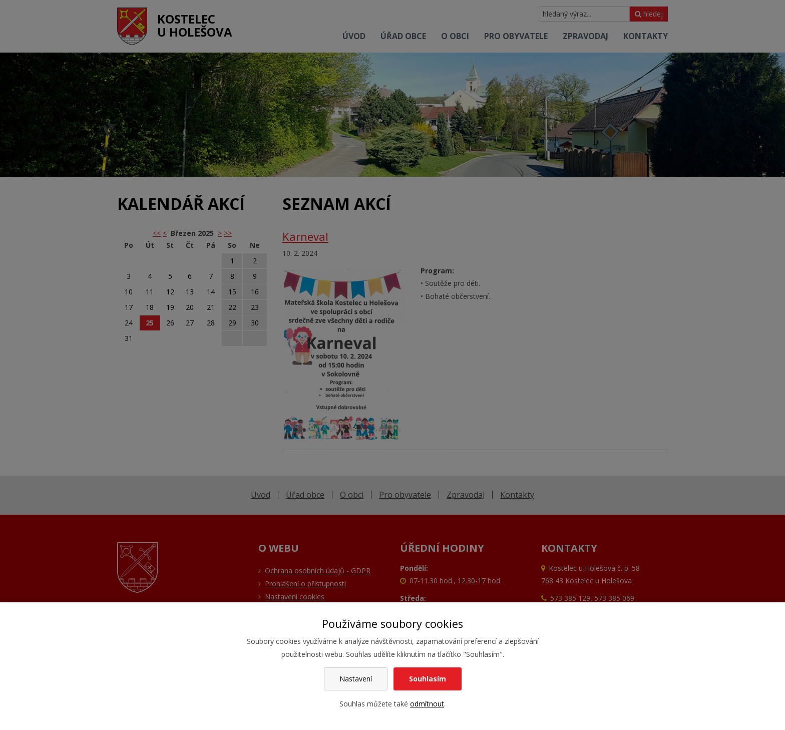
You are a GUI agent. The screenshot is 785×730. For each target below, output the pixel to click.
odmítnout (427, 703)
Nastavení (355, 678)
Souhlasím (427, 678)
